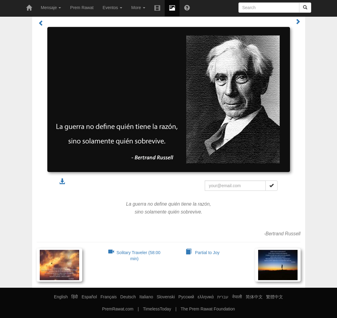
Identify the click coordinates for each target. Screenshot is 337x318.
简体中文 (254, 296)
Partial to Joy (203, 252)
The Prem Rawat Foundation (208, 308)
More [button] (138, 7)
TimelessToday (157, 308)
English (61, 296)
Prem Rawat (81, 7)
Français (108, 296)
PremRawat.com (117, 308)
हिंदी (74, 296)
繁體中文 (274, 296)
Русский (186, 296)
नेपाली (237, 296)
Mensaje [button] (51, 7)
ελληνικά (206, 296)
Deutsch (128, 296)
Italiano (146, 296)
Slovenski (166, 296)
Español (89, 296)
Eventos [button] (112, 7)
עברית (222, 296)
